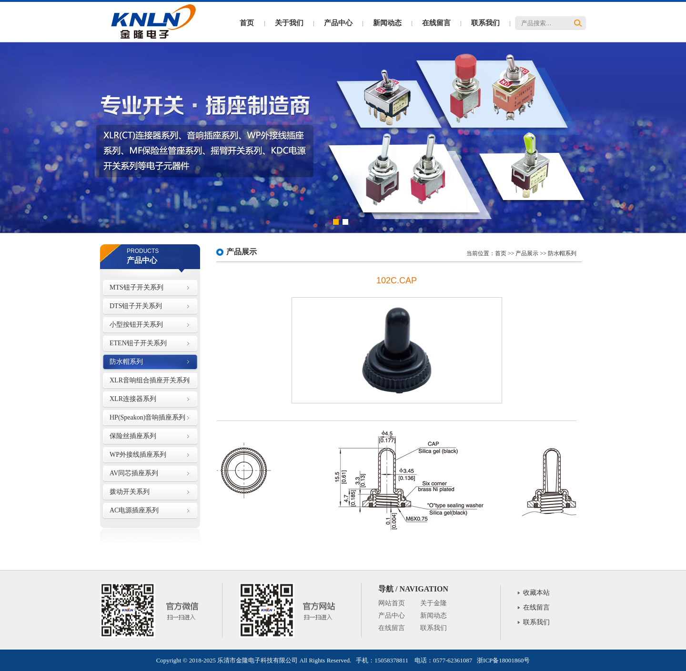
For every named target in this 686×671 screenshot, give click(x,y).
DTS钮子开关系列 (136, 306)
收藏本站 (536, 592)
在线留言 (436, 23)
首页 (247, 23)
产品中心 (338, 23)
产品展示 (526, 253)
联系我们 (485, 23)
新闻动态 (387, 23)
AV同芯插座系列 (134, 473)
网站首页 (391, 603)
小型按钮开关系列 (136, 324)
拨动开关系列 (130, 491)
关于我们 (289, 23)
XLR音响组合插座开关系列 (150, 380)
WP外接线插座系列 (138, 454)
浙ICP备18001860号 (503, 660)
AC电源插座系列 (134, 510)
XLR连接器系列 (133, 398)
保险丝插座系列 (133, 436)
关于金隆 (433, 603)
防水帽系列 (126, 361)
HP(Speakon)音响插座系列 (147, 417)
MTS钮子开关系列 (136, 287)
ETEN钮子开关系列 (138, 343)
